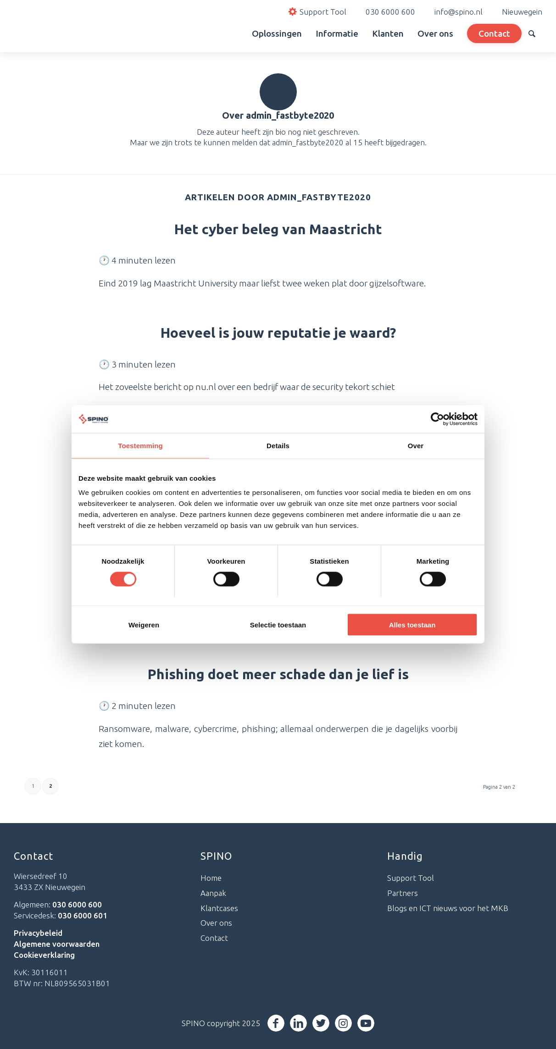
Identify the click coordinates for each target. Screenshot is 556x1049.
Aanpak (213, 893)
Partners (402, 893)
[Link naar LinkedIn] (298, 1023)
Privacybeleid (38, 932)
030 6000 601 (82, 915)
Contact (214, 938)
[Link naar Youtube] (365, 1023)
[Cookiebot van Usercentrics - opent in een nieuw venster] (437, 419)
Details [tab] (278, 445)
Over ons (216, 922)
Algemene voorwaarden (57, 943)
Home (211, 877)
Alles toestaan (412, 625)
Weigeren (143, 625)
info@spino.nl (458, 11)
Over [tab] (416, 445)
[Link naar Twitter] (320, 1023)
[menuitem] (234, 33)
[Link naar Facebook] (275, 1023)
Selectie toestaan (278, 625)
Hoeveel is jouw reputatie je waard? (278, 333)
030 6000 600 (390, 11)
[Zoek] (532, 33)
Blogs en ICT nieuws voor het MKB (447, 908)
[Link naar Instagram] (343, 1023)
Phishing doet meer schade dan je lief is (278, 674)
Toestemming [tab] (140, 445)
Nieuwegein (522, 11)
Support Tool (410, 877)
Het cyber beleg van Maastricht (278, 229)
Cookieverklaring (44, 954)
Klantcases (219, 908)
